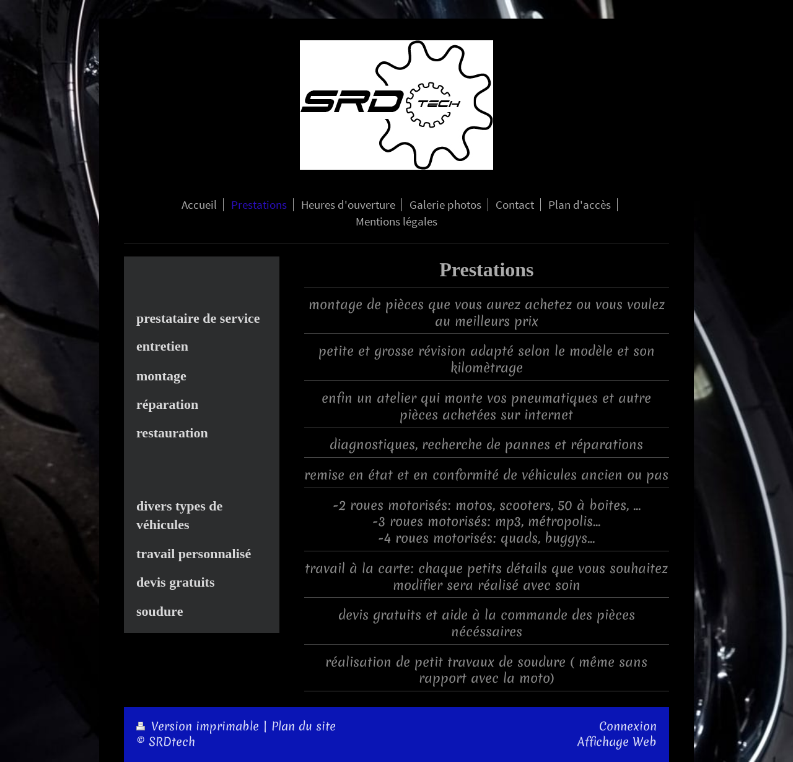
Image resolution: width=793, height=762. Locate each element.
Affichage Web (617, 742)
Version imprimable (199, 726)
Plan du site (303, 726)
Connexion (628, 726)
